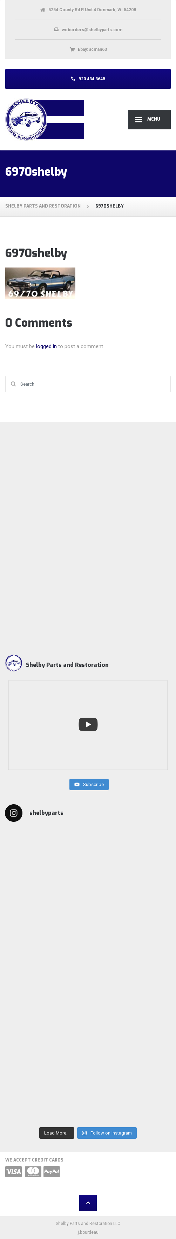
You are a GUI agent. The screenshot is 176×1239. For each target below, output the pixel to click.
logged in (46, 346)
